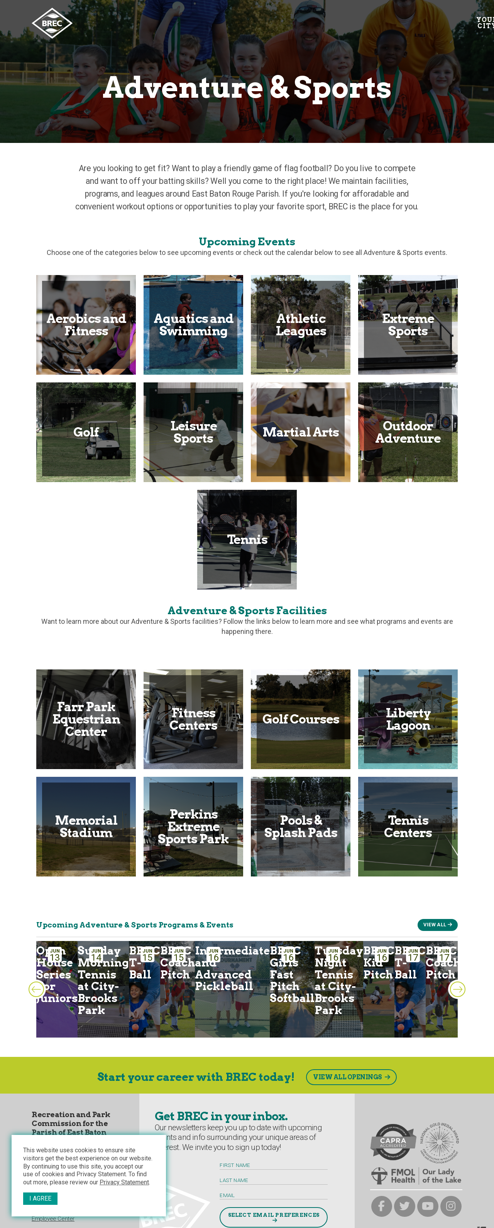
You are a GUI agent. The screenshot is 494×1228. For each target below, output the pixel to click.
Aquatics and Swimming (193, 324)
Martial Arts (300, 432)
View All (434, 924)
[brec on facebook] (381, 1206)
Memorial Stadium (86, 826)
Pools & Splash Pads (300, 826)
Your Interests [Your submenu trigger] (162, 23)
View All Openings (347, 1077)
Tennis (247, 539)
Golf (86, 432)
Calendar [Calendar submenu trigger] (225, 20)
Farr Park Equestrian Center (86, 719)
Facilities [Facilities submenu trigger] (277, 20)
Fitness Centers (193, 719)
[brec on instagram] (451, 1206)
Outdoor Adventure (408, 432)
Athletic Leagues (301, 324)
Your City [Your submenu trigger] (99, 23)
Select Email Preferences (274, 1215)
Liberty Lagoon (408, 719)
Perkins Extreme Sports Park (193, 826)
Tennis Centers (408, 826)
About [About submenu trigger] (322, 20)
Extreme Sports (408, 324)
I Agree (40, 1198)
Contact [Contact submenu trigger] (419, 20)
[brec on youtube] (427, 1206)
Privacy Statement (124, 1182)
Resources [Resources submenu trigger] (367, 20)
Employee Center (53, 1218)
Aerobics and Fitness (86, 324)
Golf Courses (300, 719)
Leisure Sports (193, 432)
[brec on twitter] (404, 1206)
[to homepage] (52, 23)
